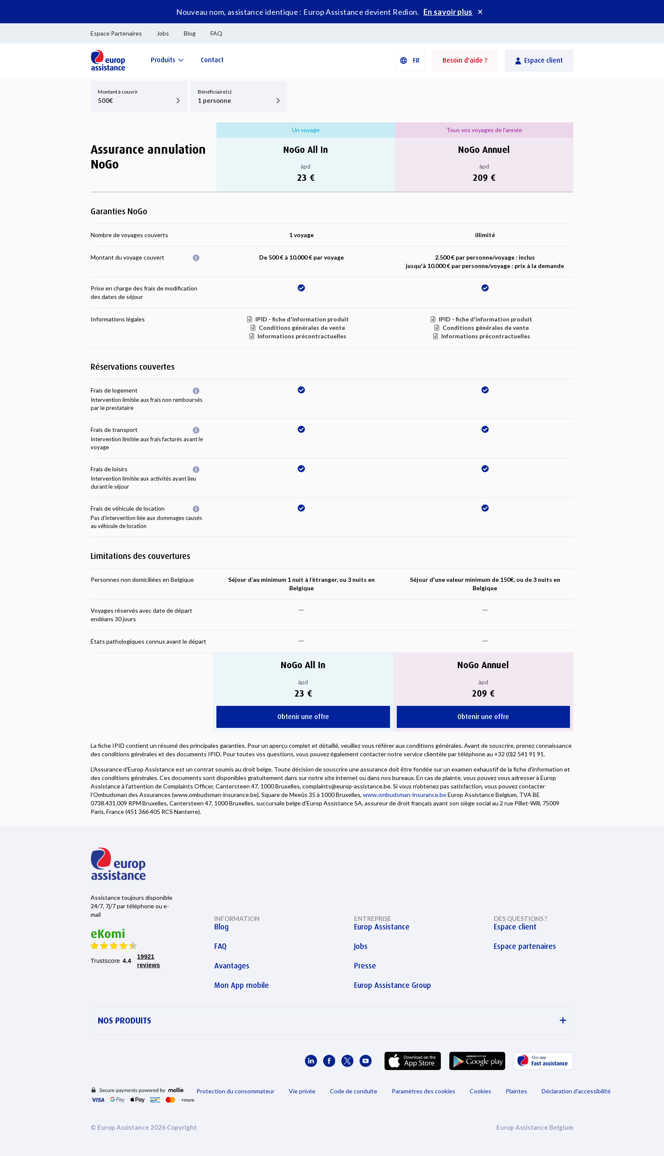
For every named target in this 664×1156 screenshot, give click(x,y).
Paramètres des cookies (423, 1091)
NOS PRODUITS (332, 1020)
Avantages (231, 966)
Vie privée (302, 1091)
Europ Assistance (381, 927)
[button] (410, 61)
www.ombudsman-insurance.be (404, 794)
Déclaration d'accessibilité (576, 1091)
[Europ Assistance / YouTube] (366, 1061)
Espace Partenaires (116, 33)
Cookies (480, 1091)
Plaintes (516, 1091)
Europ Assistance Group (392, 985)
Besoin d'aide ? (465, 60)
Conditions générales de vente (302, 327)
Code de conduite (353, 1091)
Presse (365, 966)
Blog (190, 33)
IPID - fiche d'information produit (302, 319)
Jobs (163, 33)
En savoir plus (448, 12)
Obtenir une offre (303, 717)
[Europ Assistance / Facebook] (329, 1061)
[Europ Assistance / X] (347, 1061)
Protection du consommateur (235, 1091)
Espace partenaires (525, 946)
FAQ (216, 33)
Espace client (515, 927)
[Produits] (167, 60)
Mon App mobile (241, 985)
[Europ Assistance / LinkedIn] (311, 1061)
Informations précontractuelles (301, 336)
